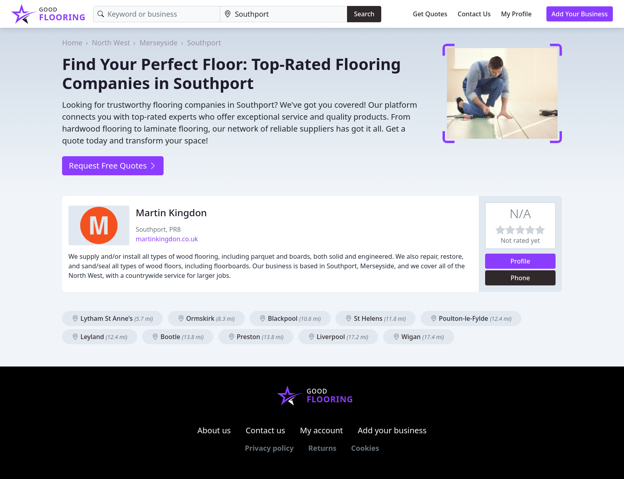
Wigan (418, 336)
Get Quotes (430, 14)
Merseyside (158, 42)
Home (72, 42)
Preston (256, 336)
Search (364, 14)
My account (321, 430)
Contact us (265, 430)
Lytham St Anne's (112, 318)
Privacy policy (269, 448)
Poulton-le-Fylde (471, 318)
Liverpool (338, 336)
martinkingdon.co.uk (167, 239)
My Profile (516, 14)
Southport (204, 42)
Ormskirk (206, 318)
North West (111, 42)
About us (214, 430)
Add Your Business (580, 14)
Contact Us (474, 14)
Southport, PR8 (158, 229)
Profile (520, 261)
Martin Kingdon (171, 212)
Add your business (392, 430)
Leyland (99, 336)
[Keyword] (156, 14)
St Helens (375, 318)
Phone (520, 277)
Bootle (177, 336)
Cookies (365, 448)
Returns (322, 448)
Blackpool (290, 318)
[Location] (283, 14)
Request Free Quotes (113, 165)
